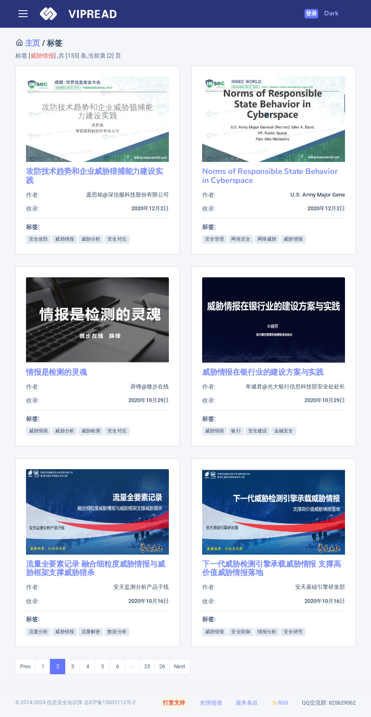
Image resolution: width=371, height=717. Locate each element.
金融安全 (283, 431)
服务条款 (247, 702)
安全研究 (293, 632)
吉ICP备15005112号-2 (110, 702)
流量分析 (38, 632)
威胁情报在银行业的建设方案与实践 (263, 372)
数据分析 (116, 632)
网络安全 (240, 239)
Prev (25, 666)
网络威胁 (267, 239)
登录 (311, 14)
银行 (236, 431)
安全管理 (214, 239)
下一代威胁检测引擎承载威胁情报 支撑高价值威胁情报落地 (271, 568)
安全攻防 (38, 239)
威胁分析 (90, 239)
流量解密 (90, 632)
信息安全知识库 (65, 702)
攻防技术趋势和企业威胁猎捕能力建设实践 (94, 175)
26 (162, 666)
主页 (31, 43)
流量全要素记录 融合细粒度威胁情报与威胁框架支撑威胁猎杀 (95, 568)
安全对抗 (116, 239)
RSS (280, 702)
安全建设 (257, 431)
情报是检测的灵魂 (56, 372)
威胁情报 (64, 239)
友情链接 (211, 702)
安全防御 (240, 632)
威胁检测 (90, 431)
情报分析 (267, 632)
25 (147, 666)
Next (179, 666)
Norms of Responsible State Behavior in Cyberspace (270, 175)
